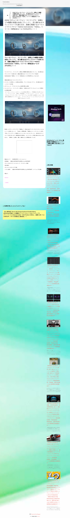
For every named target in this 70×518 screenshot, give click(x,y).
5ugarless (38, 516)
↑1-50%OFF (10, 15)
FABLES (6, 176)
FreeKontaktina (8, 2)
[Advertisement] (24, 195)
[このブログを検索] (63, 3)
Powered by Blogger (35, 514)
